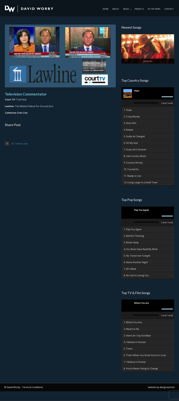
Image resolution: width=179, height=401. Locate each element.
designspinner (167, 387)
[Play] (126, 103)
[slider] (146, 103)
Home (105, 9)
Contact (169, 9)
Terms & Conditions (32, 387)
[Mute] (158, 96)
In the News (154, 9)
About (115, 9)
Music (126, 9)
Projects (139, 9)
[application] (147, 103)
